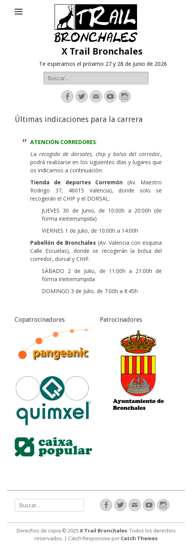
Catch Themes (139, 538)
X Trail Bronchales (102, 51)
